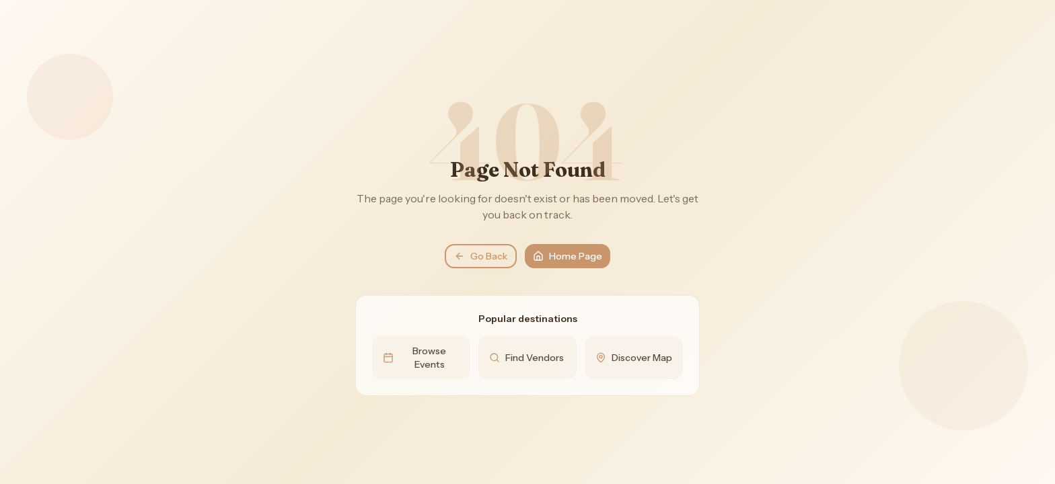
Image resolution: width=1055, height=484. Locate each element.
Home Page (567, 256)
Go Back (480, 256)
